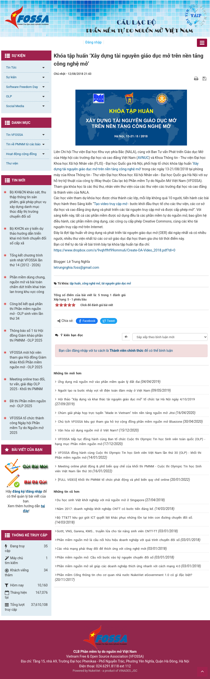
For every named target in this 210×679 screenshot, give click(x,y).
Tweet (109, 321)
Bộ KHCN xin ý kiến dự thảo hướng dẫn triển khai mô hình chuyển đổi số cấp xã (28, 236)
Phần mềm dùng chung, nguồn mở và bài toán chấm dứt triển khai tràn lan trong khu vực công (28, 284)
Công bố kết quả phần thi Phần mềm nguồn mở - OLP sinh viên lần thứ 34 (26, 311)
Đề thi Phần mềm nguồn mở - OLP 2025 (28, 403)
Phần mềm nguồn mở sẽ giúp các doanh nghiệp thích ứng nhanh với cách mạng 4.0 (118, 566)
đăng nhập (34, 491)
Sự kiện (11, 77)
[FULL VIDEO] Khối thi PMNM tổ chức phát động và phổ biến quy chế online (113, 479)
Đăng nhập (93, 42)
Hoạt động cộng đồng (21, 154)
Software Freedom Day (22, 87)
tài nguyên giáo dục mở (80, 169)
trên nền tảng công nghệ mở (119, 169)
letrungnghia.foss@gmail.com (76, 267)
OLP (9, 96)
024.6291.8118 (107, 666)
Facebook (86, 321)
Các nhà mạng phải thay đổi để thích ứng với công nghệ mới (101, 548)
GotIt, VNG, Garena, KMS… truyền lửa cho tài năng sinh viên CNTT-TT (107, 531)
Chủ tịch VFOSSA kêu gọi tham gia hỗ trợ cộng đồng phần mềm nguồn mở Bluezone (120, 421)
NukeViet (94, 670)
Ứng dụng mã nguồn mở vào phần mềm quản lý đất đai (99, 382)
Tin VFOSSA (14, 135)
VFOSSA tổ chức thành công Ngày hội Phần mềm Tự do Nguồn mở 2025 (27, 425)
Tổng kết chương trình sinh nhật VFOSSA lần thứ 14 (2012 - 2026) (26, 260)
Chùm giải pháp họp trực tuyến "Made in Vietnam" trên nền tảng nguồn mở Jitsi (116, 413)
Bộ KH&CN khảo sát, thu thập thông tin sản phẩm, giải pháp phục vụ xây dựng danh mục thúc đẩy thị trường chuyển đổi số (28, 204)
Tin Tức (11, 67)
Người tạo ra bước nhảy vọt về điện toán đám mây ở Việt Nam (104, 390)
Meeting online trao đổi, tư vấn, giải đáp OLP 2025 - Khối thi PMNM (27, 384)
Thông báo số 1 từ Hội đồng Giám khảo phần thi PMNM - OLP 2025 (26, 335)
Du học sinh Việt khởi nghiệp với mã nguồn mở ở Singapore (100, 500)
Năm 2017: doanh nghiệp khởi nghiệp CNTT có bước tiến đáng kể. (105, 509)
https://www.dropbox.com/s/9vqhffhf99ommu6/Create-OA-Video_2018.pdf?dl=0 (114, 250)
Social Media (15, 106)
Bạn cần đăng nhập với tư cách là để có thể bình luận (116, 350)
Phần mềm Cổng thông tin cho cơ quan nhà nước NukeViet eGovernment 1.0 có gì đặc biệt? (124, 575)
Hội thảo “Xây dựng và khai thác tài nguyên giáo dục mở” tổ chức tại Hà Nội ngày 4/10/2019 (126, 399)
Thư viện (12, 163)
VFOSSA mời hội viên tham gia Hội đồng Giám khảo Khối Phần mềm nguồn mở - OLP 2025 (28, 360)
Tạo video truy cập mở (110, 204)
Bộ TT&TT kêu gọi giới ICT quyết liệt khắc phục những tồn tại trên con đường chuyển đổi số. (125, 517)
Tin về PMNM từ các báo (23, 144)
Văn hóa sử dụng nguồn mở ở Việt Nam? (88, 430)
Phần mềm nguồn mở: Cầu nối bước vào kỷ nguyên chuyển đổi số (105, 557)
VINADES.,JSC (128, 670)
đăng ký (18, 491)
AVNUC (143, 158)
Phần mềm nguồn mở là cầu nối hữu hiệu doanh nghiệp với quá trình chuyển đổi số (118, 540)
